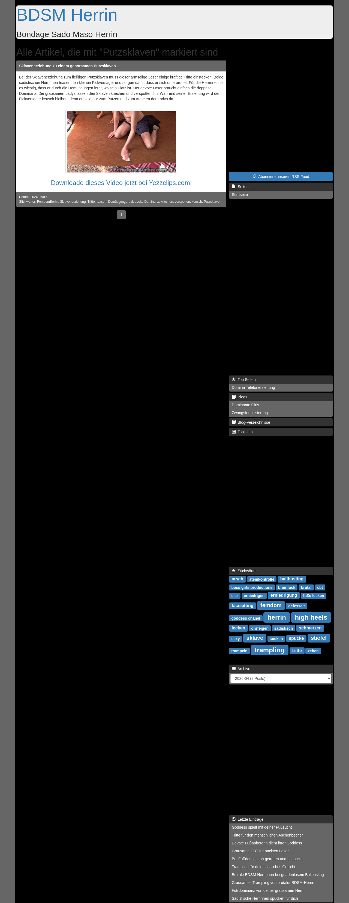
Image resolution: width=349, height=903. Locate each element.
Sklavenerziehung (73, 202)
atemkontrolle (261, 579)
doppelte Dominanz (145, 202)
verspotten (182, 202)
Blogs (239, 397)
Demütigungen (118, 202)
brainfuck (286, 587)
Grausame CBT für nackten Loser (260, 851)
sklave (254, 638)
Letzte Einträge (247, 819)
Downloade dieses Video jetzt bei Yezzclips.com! (121, 182)
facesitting (243, 605)
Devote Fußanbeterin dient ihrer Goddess (267, 843)
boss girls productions (251, 587)
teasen (101, 202)
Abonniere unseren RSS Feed (280, 176)
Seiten (240, 186)
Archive (241, 668)
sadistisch (283, 628)
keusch (197, 202)
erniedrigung (283, 595)
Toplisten (242, 432)
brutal (306, 587)
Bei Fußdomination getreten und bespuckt (267, 859)
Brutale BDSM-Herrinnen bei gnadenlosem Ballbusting (278, 874)
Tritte (91, 202)
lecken (238, 628)
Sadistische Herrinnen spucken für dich (265, 898)
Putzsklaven (212, 202)
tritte (297, 650)
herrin (276, 617)
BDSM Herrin (67, 14)
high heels (311, 617)
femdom (271, 605)
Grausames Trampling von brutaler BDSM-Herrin (273, 882)
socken (276, 638)
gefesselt (296, 606)
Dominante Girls (245, 405)
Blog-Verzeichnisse (251, 422)
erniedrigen (254, 595)
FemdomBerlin (47, 202)
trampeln (239, 651)
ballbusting (291, 579)
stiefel (319, 638)
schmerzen (310, 628)
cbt (320, 587)
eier (234, 595)
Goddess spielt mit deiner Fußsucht (262, 827)
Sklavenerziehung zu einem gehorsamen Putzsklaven (67, 66)
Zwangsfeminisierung (250, 413)
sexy (235, 638)
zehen (313, 651)
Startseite (240, 194)
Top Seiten (244, 379)
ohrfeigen (260, 628)
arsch (237, 579)
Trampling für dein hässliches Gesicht (263, 867)
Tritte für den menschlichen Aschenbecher (267, 835)
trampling (269, 649)
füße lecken (313, 595)
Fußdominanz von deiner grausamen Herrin (269, 890)
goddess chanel (245, 618)
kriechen (167, 202)
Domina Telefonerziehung (253, 387)
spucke (296, 638)
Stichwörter (244, 571)
